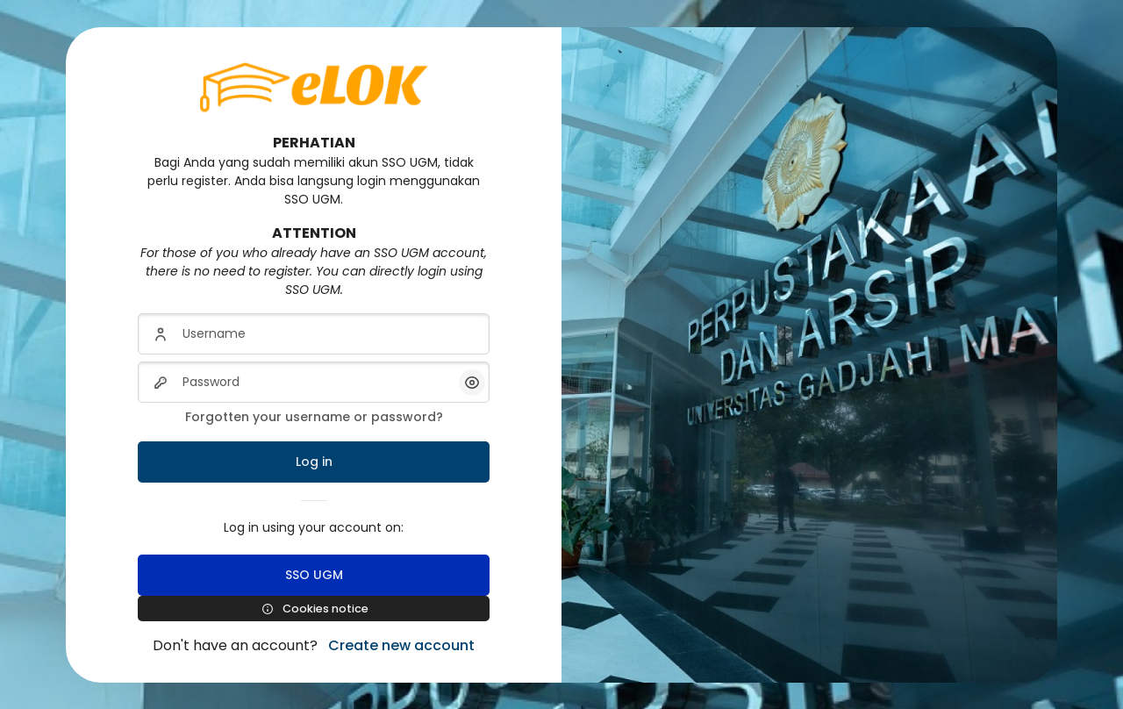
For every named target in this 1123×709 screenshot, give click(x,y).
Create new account (401, 645)
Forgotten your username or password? (314, 417)
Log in (314, 461)
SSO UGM (314, 575)
